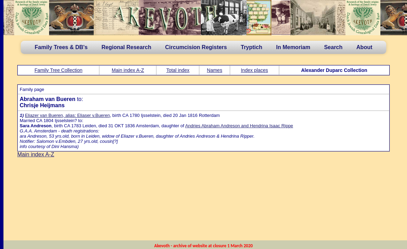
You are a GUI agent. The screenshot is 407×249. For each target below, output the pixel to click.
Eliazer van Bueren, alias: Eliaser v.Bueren (67, 115)
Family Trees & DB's (61, 47)
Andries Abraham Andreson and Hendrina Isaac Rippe (239, 125)
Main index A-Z (128, 70)
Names (214, 70)
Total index (177, 70)
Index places (254, 70)
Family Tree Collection (59, 70)
